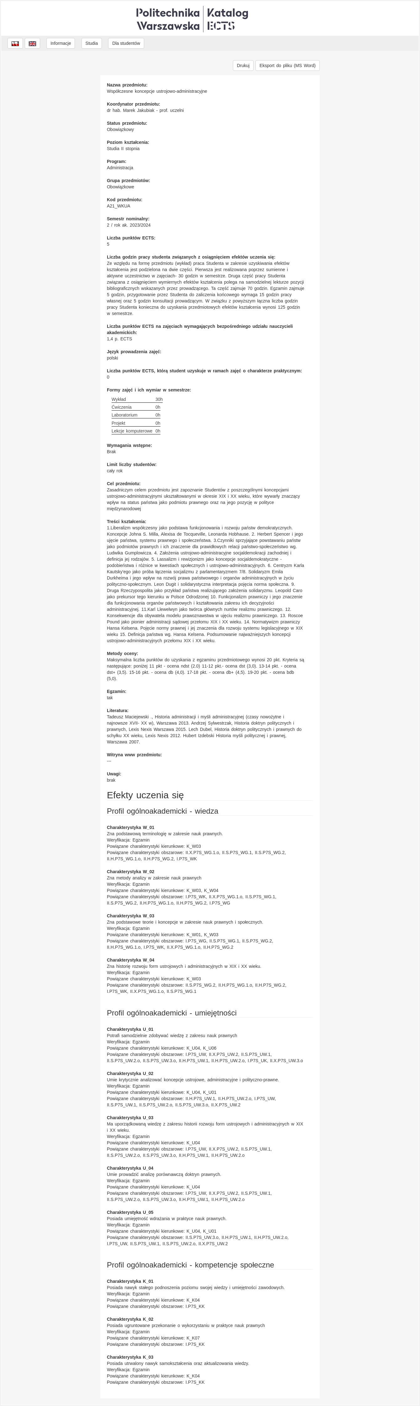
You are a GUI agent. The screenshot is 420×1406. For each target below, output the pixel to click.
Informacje (60, 43)
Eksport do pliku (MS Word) (288, 65)
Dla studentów (126, 43)
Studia (92, 43)
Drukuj (243, 65)
